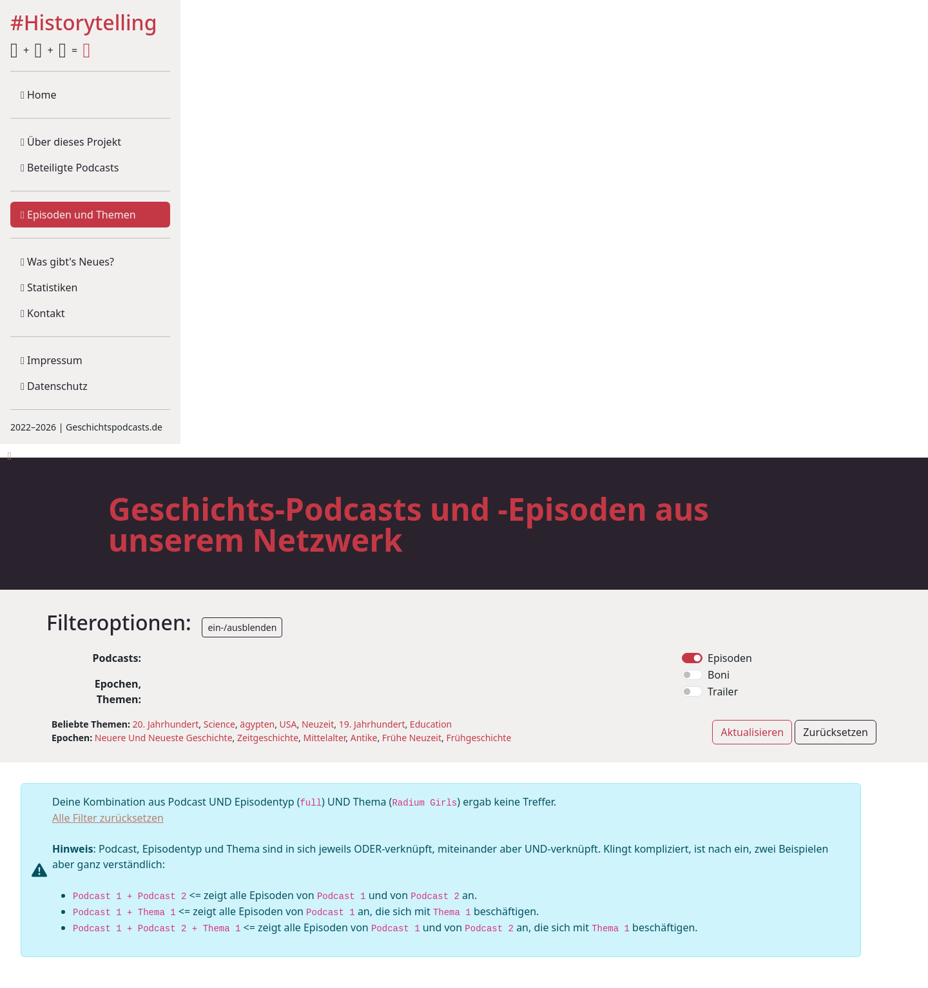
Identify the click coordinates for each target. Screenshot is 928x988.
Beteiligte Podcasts (70, 167)
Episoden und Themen (78, 215)
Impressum (51, 360)
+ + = (50, 50)
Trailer (723, 691)
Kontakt (43, 313)
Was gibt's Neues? (67, 262)
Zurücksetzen (835, 732)
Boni (719, 675)
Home (39, 95)
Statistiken (49, 287)
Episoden (730, 658)
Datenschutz (54, 386)
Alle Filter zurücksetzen (108, 818)
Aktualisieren (752, 732)
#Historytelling (83, 23)
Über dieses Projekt (71, 142)
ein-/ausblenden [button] (242, 627)
